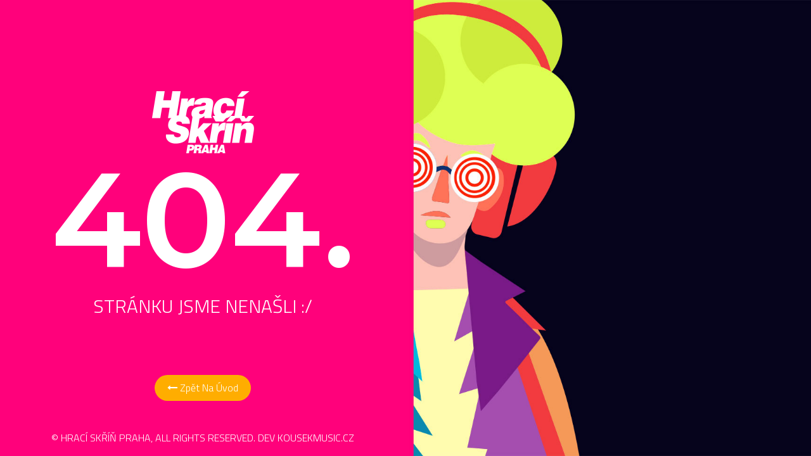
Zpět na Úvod (202, 387)
